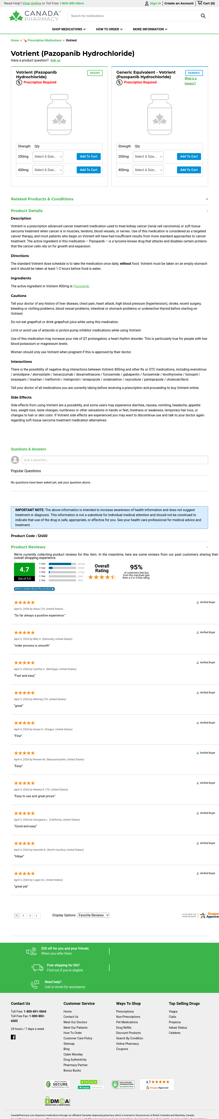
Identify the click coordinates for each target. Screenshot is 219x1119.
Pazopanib (81, 286)
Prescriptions (125, 978)
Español (21, 1113)
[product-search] (203, 15)
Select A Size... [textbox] (45, 157)
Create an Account (179, 3)
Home (15, 40)
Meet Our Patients (76, 994)
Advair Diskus (178, 994)
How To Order (73, 999)
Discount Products (128, 999)
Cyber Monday (73, 1021)
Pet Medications (127, 989)
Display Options (64, 915)
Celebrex (175, 999)
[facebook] (13, 1002)
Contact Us (71, 983)
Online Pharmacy (127, 1010)
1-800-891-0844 (35, 978)
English (51, 1113)
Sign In (152, 3)
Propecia (175, 989)
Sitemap (69, 1010)
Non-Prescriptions (128, 983)
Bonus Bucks (72, 1037)
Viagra (173, 978)
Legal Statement (86, 1113)
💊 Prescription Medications (42, 40)
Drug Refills (123, 994)
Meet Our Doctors (75, 989)
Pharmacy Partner (76, 1031)
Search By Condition (129, 1005)
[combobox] (48, 156)
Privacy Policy (126, 1113)
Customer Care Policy (78, 1005)
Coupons (122, 1015)
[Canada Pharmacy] (35, 16)
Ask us (55, 60)
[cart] (206, 3)
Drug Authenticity (75, 1026)
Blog (67, 1015)
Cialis (172, 983)
